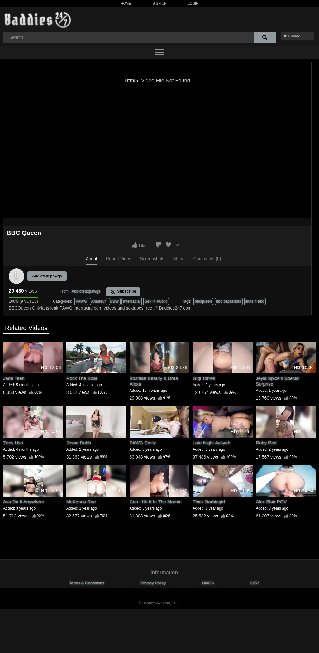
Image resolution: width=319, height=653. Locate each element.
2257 (254, 583)
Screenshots (152, 258)
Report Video (118, 258)
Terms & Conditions (86, 583)
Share (178, 258)
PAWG (81, 301)
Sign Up (159, 3)
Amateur (98, 301)
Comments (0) (207, 258)
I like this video (134, 245)
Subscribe (123, 292)
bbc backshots (228, 301)
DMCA (208, 583)
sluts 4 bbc (254, 301)
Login (193, 3)
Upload (294, 36)
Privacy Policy (153, 583)
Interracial (131, 301)
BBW (114, 301)
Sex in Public (156, 301)
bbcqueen (203, 301)
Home (126, 3)
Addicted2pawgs (47, 276)
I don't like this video (158, 245)
